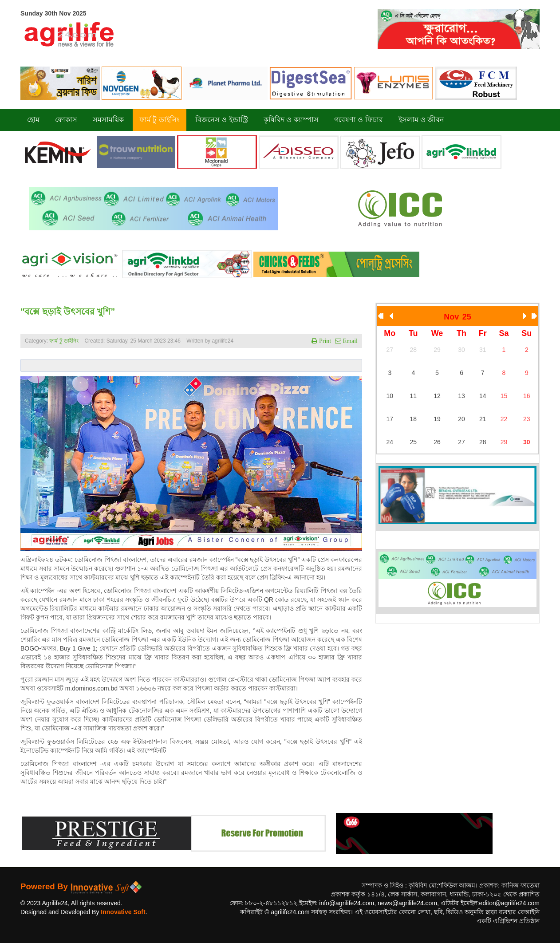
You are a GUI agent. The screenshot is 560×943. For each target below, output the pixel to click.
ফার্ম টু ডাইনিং (64, 341)
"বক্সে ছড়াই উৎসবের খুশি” (67, 311)
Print (324, 341)
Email (349, 341)
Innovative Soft (123, 911)
